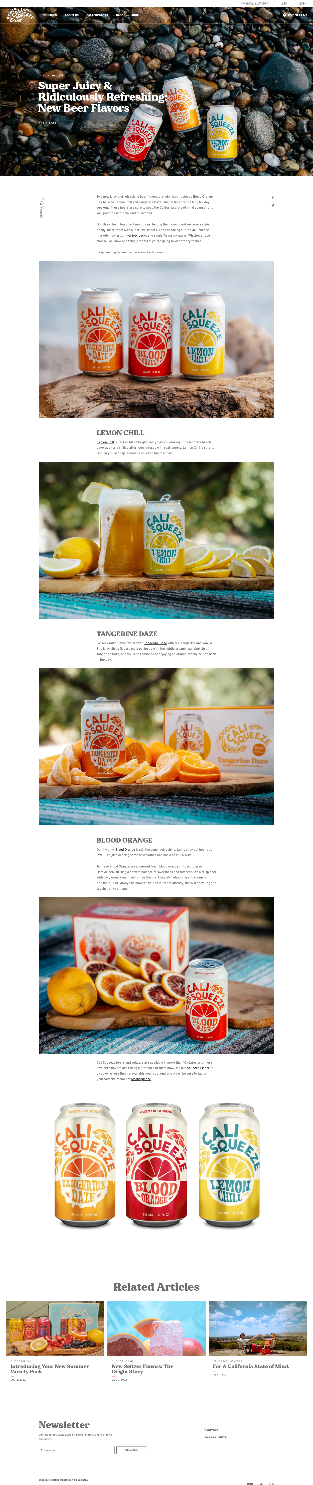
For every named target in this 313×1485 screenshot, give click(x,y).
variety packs (137, 235)
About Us (71, 15)
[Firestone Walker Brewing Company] (255, 3)
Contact (211, 1430)
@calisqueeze (141, 1079)
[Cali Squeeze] (303, 3)
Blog (119, 15)
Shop (135, 15)
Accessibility (214, 1437)
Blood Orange (125, 850)
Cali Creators (97, 15)
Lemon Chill (105, 442)
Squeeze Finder (198, 1068)
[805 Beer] (284, 3)
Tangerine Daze (155, 643)
